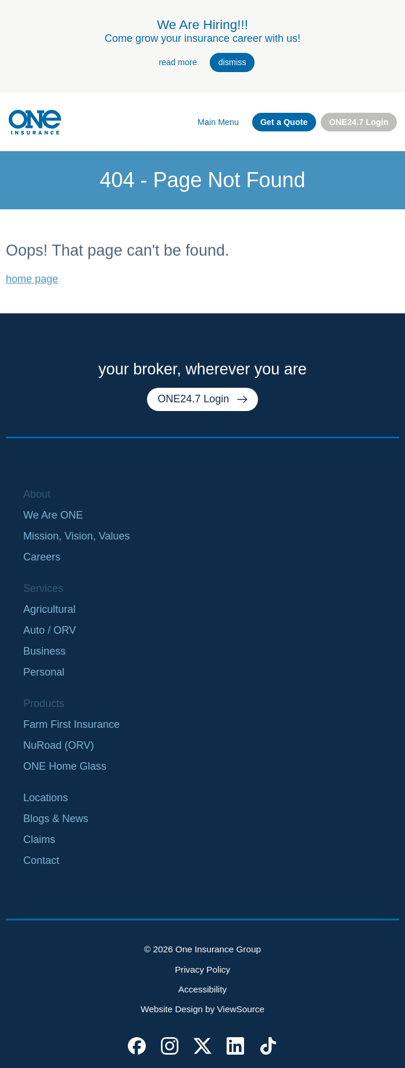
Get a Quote (284, 122)
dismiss (232, 62)
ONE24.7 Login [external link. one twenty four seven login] (358, 122)
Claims (39, 839)
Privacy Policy (202, 969)
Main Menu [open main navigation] (218, 122)
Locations (45, 797)
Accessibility (202, 989)
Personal (43, 672)
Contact (41, 860)
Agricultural (49, 609)
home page (32, 285)
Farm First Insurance (71, 724)
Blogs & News (55, 818)
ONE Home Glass (64, 766)
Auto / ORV (49, 630)
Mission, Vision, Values (76, 536)
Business (44, 651)
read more (178, 62)
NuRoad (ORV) (58, 745)
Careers (41, 557)
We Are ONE (53, 515)
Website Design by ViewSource (202, 1009)
